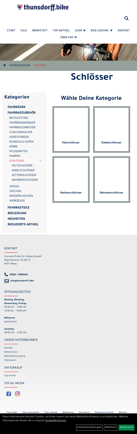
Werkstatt (40, 30)
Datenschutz (11, 352)
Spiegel (14, 186)
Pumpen (14, 156)
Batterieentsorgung (14, 356)
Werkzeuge (17, 201)
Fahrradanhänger (22, 123)
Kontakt (124, 30)
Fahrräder (16, 107)
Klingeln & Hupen (21, 142)
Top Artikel (10, 376)
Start (11, 30)
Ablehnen (110, 427)
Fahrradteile (18, 208)
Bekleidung (17, 213)
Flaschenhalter (20, 132)
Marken (123, 412)
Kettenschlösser (24, 175)
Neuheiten (16, 219)
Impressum (10, 360)
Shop (80, 30)
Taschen (15, 191)
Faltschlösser (22, 165)
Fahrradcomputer (22, 127)
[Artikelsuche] (126, 20)
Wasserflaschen (21, 196)
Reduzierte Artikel (23, 225)
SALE (23, 30)
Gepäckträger (19, 137)
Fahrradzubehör (19, 65)
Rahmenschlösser (25, 180)
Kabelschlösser (23, 170)
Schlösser (39, 65)
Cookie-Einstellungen (89, 427)
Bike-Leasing (101, 30)
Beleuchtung (18, 118)
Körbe (13, 146)
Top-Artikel (61, 30)
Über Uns (68, 37)
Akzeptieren (126, 427)
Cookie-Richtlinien (55, 421)
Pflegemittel (18, 151)
